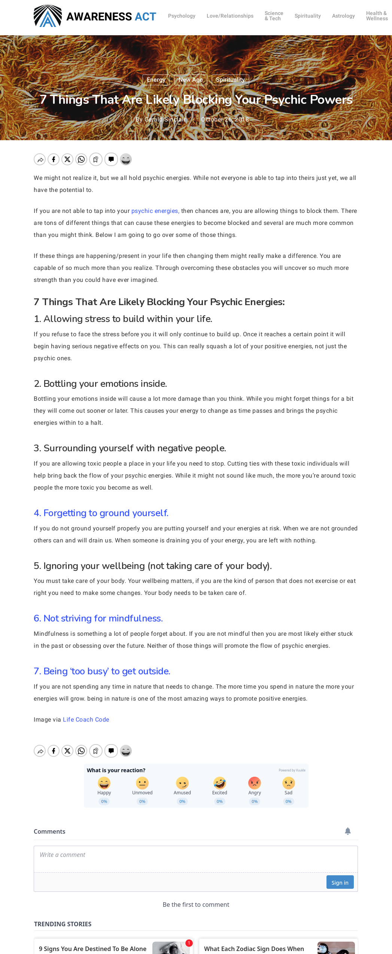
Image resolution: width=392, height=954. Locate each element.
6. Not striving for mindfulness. (98, 618)
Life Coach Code (86, 719)
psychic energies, (155, 210)
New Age (191, 79)
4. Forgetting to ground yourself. (101, 513)
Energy (156, 79)
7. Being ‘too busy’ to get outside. (102, 671)
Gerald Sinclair (165, 119)
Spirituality (230, 79)
